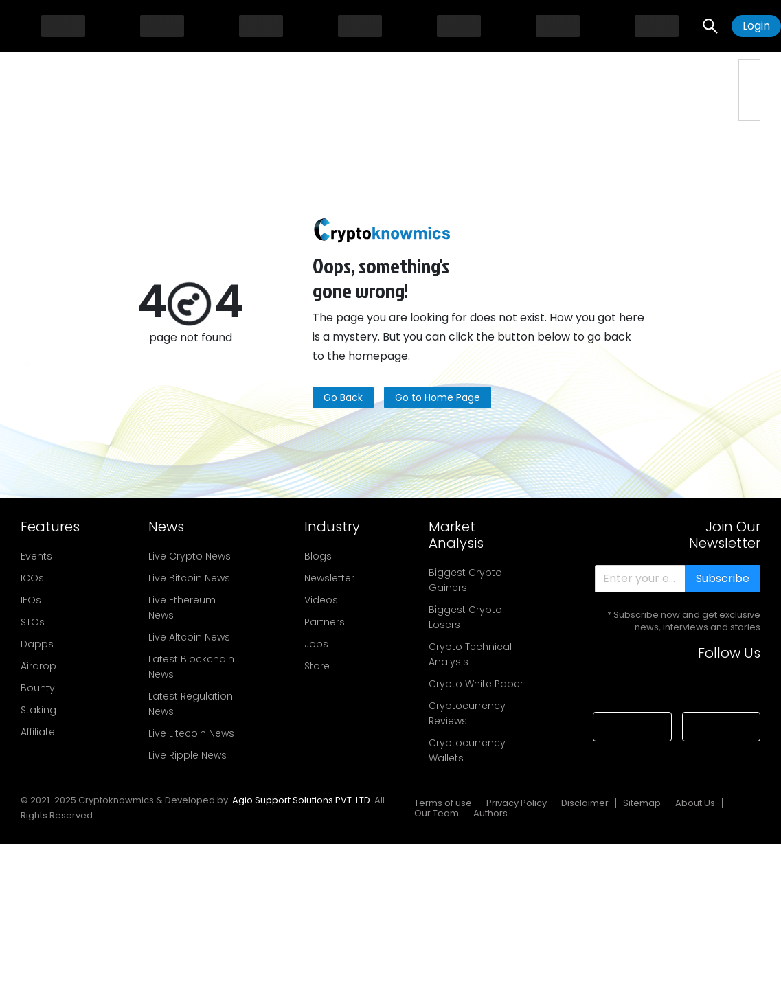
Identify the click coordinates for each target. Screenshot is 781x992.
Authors (490, 813)
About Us (695, 803)
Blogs (318, 556)
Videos (321, 600)
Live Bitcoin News (189, 578)
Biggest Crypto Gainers (465, 580)
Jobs (316, 644)
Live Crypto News (189, 556)
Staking (38, 710)
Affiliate (38, 732)
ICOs (32, 578)
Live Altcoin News (189, 637)
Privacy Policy (516, 803)
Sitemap (642, 803)
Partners (324, 622)
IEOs (31, 600)
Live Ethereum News (182, 607)
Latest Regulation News (190, 703)
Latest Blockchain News (191, 666)
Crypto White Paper (476, 684)
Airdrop (38, 666)
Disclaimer (585, 803)
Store (317, 666)
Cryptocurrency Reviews (467, 713)
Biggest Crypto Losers (465, 617)
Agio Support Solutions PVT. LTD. (302, 800)
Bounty (38, 688)
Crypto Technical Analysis (470, 654)
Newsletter (329, 578)
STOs (33, 622)
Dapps (37, 644)
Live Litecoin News (191, 733)
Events (36, 556)
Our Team (436, 813)
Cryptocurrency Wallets (467, 750)
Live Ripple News (187, 755)
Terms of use (443, 803)
